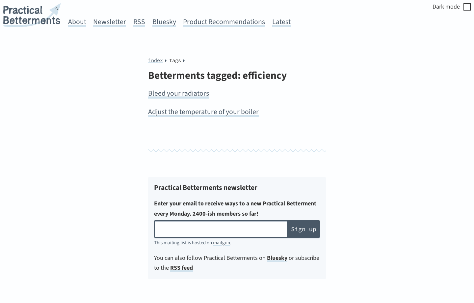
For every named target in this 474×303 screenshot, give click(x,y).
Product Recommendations (224, 22)
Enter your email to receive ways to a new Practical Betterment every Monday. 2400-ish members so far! (235, 208)
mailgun (221, 242)
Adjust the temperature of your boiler (203, 112)
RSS (139, 22)
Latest (281, 22)
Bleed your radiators (178, 93)
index (155, 60)
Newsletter (109, 22)
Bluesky (164, 22)
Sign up (303, 229)
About (77, 22)
